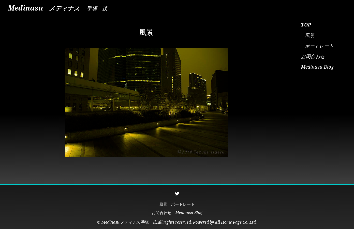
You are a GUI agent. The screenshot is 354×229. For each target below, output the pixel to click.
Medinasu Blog (317, 67)
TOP (306, 25)
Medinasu (44, 8)
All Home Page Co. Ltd (235, 222)
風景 (309, 35)
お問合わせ (313, 56)
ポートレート (319, 46)
